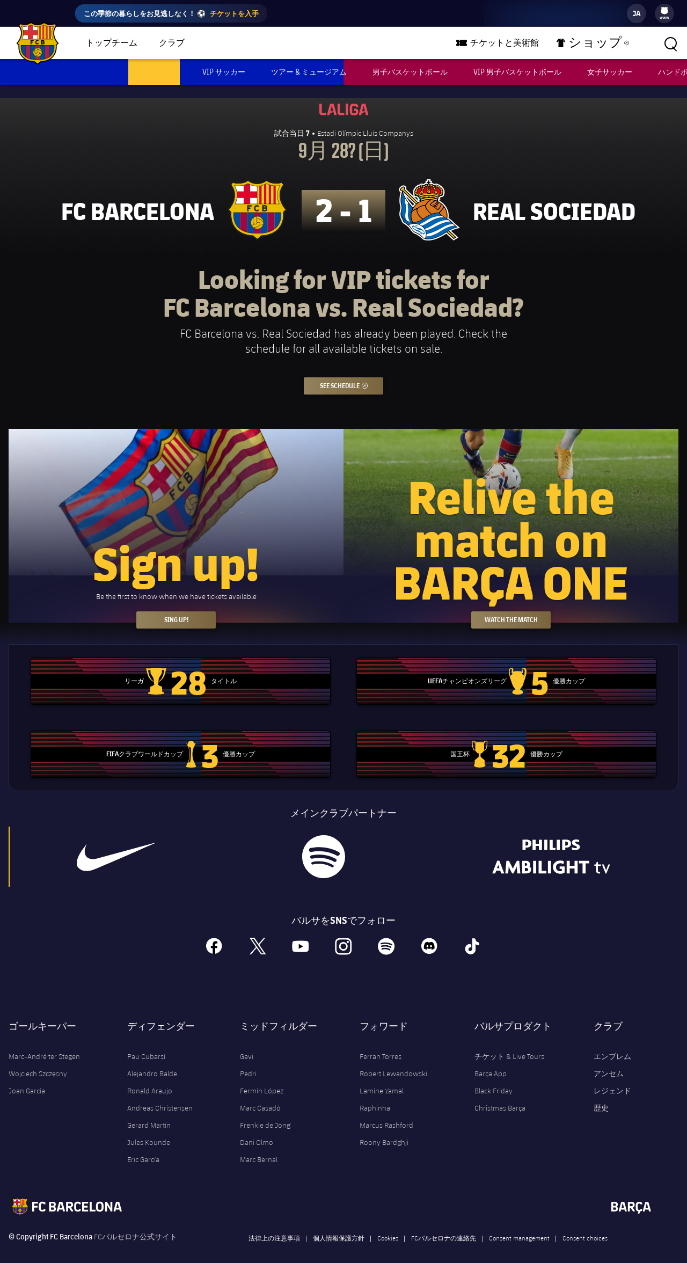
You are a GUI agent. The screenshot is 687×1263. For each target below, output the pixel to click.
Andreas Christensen (160, 1094)
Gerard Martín (149, 1111)
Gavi (246, 1043)
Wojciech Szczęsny (38, 1060)
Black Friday (493, 1077)
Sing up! (176, 606)
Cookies (387, 1224)
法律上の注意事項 (274, 1224)
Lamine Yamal (382, 1077)
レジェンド (612, 1077)
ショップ (599, 45)
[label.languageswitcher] (636, 13)
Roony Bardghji (384, 1129)
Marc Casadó (260, 1094)
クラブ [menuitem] (172, 43)
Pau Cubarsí (146, 1043)
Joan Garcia (27, 1077)
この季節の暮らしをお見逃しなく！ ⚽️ (171, 13)
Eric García (143, 1146)
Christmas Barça (499, 1094)
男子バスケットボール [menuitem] (410, 71)
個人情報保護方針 (338, 1224)
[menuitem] (664, 10)
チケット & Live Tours (509, 1043)
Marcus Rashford (386, 1111)
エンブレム (612, 1043)
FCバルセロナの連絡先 (443, 1224)
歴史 (601, 1094)
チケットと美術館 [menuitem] (523, 43)
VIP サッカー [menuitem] (223, 71)
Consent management (519, 1224)
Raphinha (375, 1094)
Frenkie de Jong (265, 1111)
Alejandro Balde (152, 1060)
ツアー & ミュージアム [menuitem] (309, 71)
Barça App (490, 1060)
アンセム (609, 1060)
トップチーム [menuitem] (111, 43)
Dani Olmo (256, 1129)
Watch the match (511, 606)
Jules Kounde (148, 1129)
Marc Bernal (258, 1146)
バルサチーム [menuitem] (237, 43)
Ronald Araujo (149, 1077)
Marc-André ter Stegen (44, 1043)
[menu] (664, 13)
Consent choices (585, 1224)
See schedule (352, 370)
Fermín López (261, 1077)
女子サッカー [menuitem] (609, 71)
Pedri (248, 1060)
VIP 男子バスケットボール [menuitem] (517, 71)
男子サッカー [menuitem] (154, 71)
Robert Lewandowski (393, 1060)
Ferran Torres (380, 1043)
